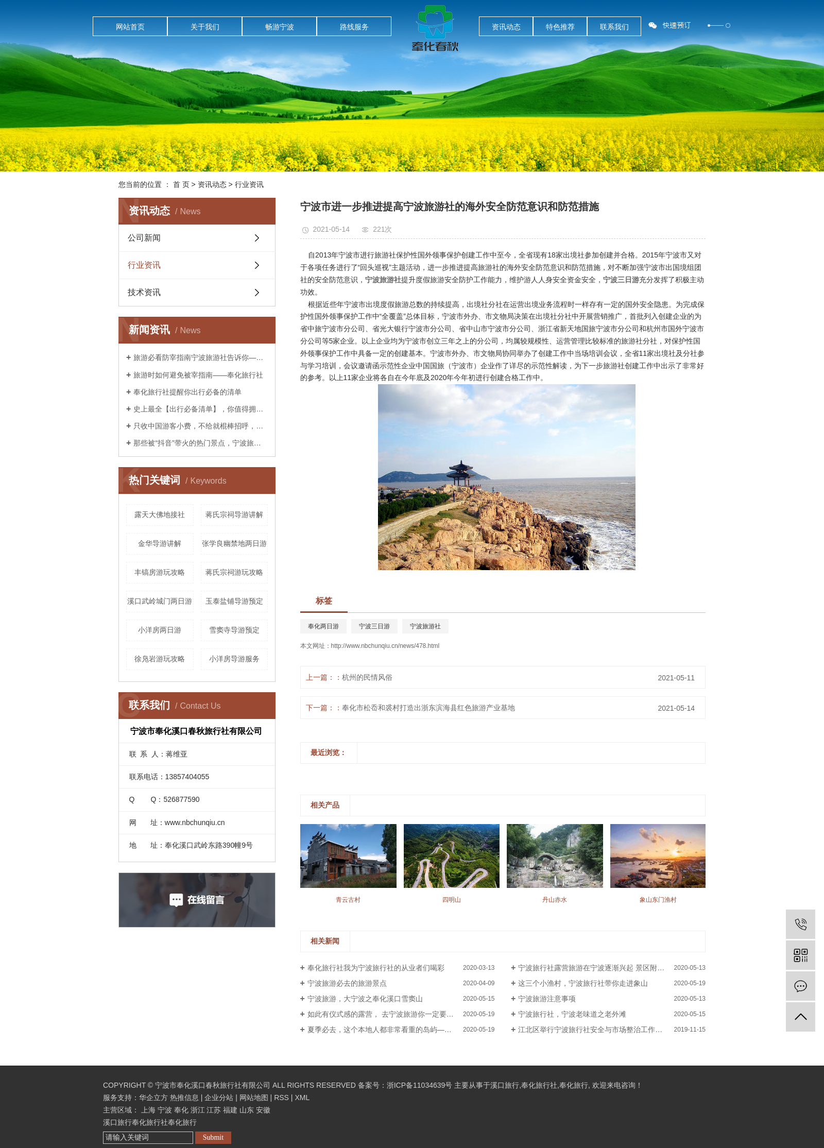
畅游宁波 (279, 27)
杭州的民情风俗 (367, 677)
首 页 (181, 184)
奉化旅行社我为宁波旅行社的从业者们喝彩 (375, 968)
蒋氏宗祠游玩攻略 (234, 572)
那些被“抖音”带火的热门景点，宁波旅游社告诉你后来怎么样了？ (200, 443)
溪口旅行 (504, 1085)
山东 (246, 1110)
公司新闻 (144, 237)
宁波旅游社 (425, 626)
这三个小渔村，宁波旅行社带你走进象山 (583, 983)
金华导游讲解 (159, 543)
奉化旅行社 (539, 1085)
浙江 (198, 1110)
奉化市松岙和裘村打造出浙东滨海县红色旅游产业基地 (428, 708)
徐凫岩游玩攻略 (159, 659)
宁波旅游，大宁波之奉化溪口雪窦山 (365, 999)
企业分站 (218, 1097)
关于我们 (205, 27)
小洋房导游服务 (234, 659)
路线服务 (354, 27)
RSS (281, 1097)
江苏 (214, 1110)
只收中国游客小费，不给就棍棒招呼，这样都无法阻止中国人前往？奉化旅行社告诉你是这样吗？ (200, 426)
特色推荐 (560, 27)
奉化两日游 (323, 626)
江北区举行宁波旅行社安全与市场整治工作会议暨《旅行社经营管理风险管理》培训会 (612, 1029)
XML (302, 1097)
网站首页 (130, 27)
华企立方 (153, 1097)
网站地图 (253, 1097)
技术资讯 (144, 292)
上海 (148, 1110)
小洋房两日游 (159, 630)
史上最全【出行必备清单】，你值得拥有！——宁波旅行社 (200, 409)
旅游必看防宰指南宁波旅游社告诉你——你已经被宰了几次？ (200, 357)
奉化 (181, 1110)
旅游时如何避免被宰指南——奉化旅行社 (198, 375)
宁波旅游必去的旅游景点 (347, 983)
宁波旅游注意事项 (547, 999)
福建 (230, 1110)
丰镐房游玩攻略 (159, 572)
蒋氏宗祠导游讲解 (234, 514)
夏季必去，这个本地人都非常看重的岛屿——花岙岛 (390, 1029)
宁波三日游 (374, 626)
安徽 (263, 1110)
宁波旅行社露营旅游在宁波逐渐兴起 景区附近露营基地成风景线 (612, 968)
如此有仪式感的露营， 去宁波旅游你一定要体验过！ (391, 1014)
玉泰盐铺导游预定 (234, 601)
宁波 (165, 1110)
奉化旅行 (573, 1085)
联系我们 (614, 27)
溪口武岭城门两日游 (159, 601)
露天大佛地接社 (159, 514)
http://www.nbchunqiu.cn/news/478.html (385, 645)
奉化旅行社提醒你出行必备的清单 (187, 392)
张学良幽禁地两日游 (234, 543)
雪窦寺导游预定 (234, 630)
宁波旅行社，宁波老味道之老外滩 (572, 1014)
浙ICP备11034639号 (420, 1085)
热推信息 (184, 1097)
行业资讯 (249, 184)
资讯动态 (506, 27)
